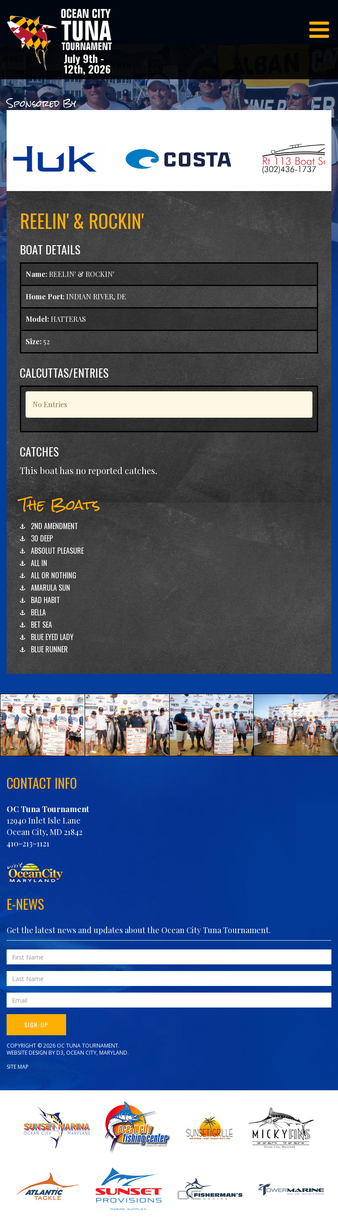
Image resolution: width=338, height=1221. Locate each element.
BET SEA (41, 624)
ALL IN (39, 563)
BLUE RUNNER (49, 649)
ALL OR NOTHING (53, 575)
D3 (59, 1052)
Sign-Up (36, 1024)
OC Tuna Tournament (48, 809)
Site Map (18, 1066)
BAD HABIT (45, 600)
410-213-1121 (28, 843)
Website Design (27, 1052)
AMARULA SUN (50, 587)
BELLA (38, 612)
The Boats (60, 504)
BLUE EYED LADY (52, 637)
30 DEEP (42, 538)
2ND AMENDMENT (54, 526)
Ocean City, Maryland (96, 1052)
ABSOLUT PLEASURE (57, 550)
